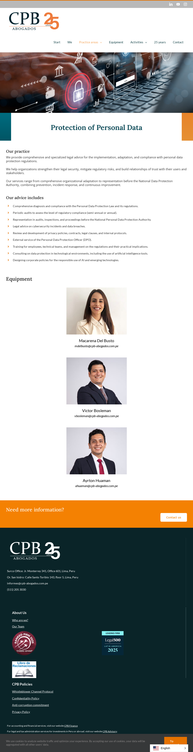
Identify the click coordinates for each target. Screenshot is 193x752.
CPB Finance (71, 725)
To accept (174, 743)
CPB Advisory (110, 731)
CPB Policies (22, 684)
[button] (169, 748)
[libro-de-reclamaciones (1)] (24, 662)
